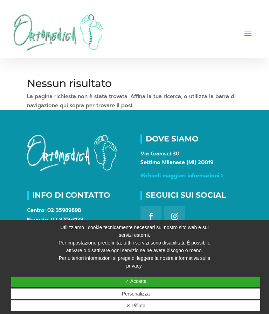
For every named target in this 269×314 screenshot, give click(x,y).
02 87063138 (67, 220)
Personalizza (136, 294)
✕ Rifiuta (136, 305)
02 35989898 (64, 210)
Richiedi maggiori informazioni (179, 176)
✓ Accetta (136, 281)
